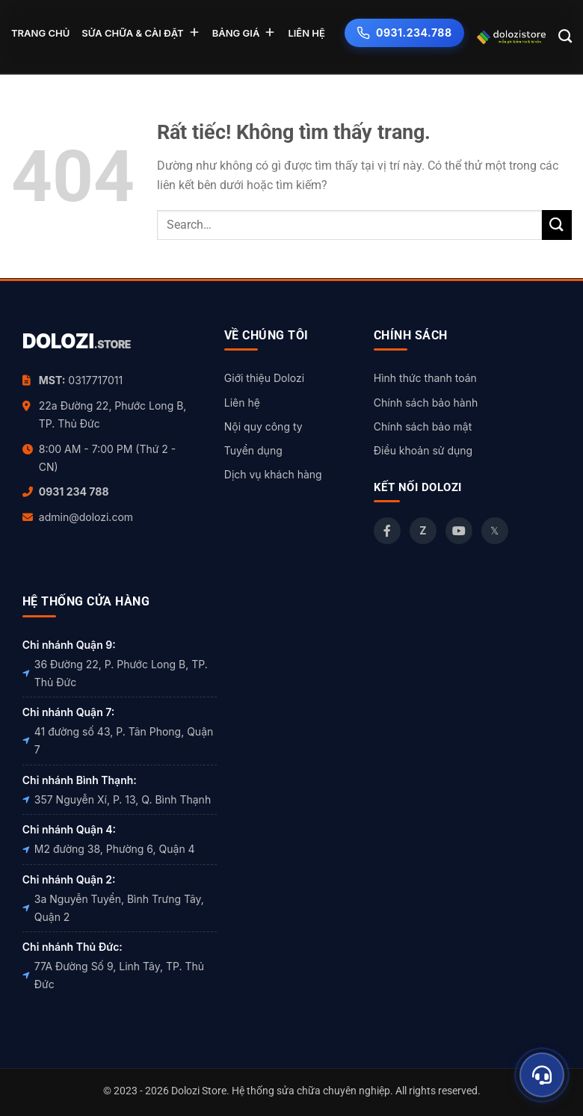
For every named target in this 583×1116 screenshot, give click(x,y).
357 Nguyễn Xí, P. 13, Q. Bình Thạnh (116, 799)
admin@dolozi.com (86, 517)
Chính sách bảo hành (426, 402)
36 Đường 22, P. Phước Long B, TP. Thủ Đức (115, 673)
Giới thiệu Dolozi (264, 378)
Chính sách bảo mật (423, 426)
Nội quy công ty (263, 426)
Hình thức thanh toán (425, 378)
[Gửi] (557, 224)
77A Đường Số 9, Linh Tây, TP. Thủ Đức (113, 975)
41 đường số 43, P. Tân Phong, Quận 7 (117, 740)
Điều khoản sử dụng (423, 450)
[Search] (565, 36)
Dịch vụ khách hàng (273, 474)
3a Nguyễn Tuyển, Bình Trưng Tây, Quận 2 (113, 908)
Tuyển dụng (253, 450)
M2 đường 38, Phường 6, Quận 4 (108, 848)
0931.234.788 (404, 33)
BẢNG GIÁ (244, 32)
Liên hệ (242, 402)
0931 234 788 (74, 491)
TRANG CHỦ (40, 33)
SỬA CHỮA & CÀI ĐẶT (140, 32)
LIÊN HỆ (306, 33)
